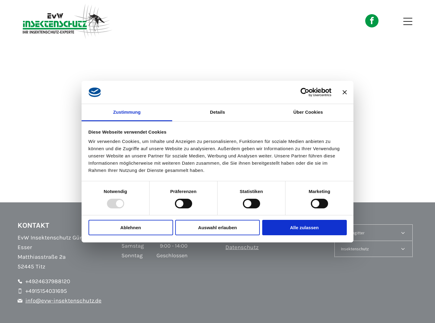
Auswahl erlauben (217, 227)
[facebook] (372, 21)
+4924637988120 (47, 281)
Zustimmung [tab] (127, 112)
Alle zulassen (304, 227)
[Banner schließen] (345, 92)
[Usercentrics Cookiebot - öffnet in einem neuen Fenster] (305, 92)
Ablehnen (130, 227)
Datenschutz (242, 247)
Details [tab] (217, 112)
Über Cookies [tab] (308, 112)
